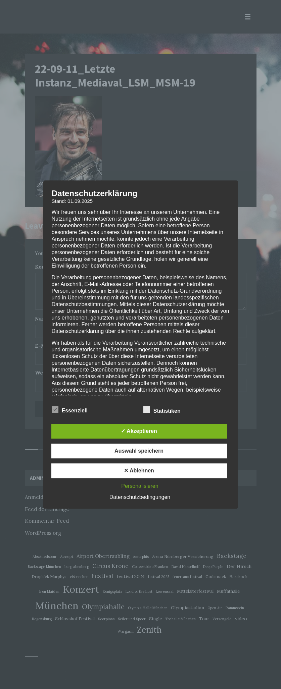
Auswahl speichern (138, 451)
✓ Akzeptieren (139, 431)
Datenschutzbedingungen (139, 497)
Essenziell (74, 409)
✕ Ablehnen (139, 470)
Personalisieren (139, 486)
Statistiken (166, 410)
